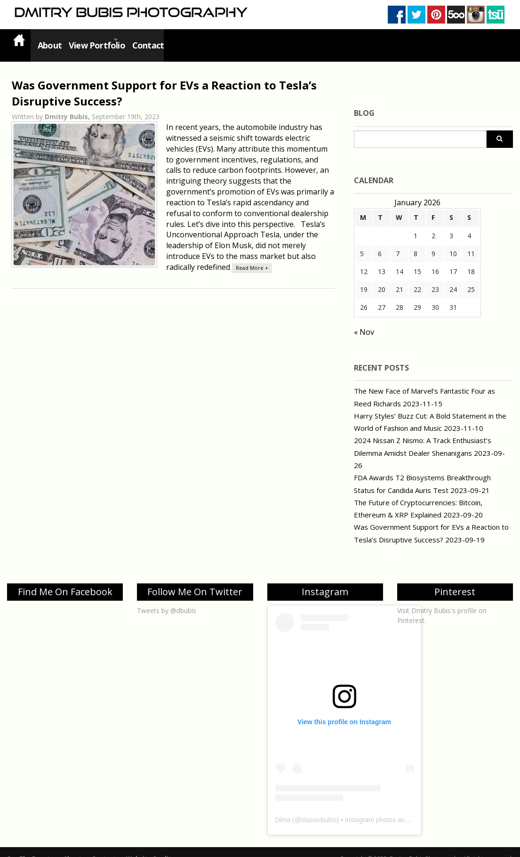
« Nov (364, 320)
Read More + (252, 256)
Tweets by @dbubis (166, 599)
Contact (164, 39)
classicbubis (318, 808)
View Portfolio (98, 39)
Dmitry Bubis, (68, 105)
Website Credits (150, 847)
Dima (283, 808)
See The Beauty (30, 847)
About (48, 39)
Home (19, 39)
